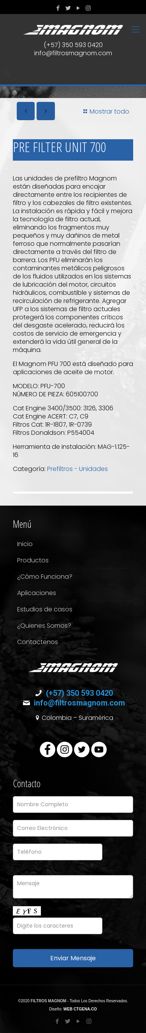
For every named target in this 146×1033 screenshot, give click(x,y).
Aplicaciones (36, 592)
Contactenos (37, 641)
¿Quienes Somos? (44, 625)
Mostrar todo (105, 111)
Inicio (25, 543)
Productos (33, 560)
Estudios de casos (44, 609)
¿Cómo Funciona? (44, 576)
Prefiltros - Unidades (77, 468)
